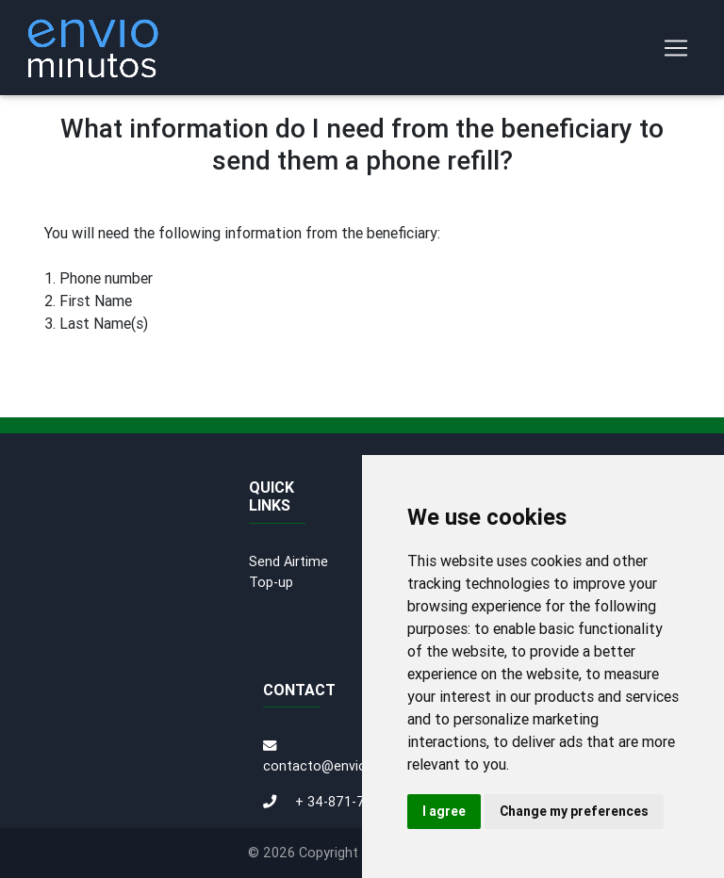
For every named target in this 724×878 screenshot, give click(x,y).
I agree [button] (444, 811)
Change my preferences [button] (574, 811)
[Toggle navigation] (675, 48)
